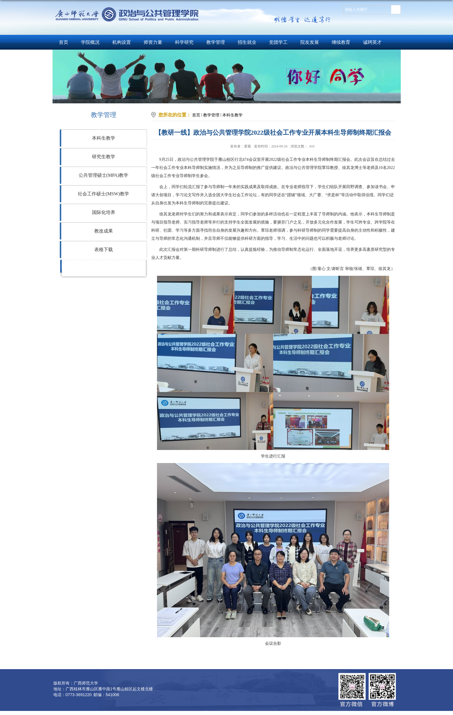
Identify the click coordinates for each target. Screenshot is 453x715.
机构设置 (121, 42)
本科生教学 (103, 138)
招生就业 (247, 42)
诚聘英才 (372, 42)
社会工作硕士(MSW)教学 (103, 193)
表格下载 (103, 249)
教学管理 (215, 42)
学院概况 (90, 42)
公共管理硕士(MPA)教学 (104, 175)
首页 (63, 42)
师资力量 (153, 42)
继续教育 (341, 42)
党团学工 (278, 42)
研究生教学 (103, 156)
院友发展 (309, 42)
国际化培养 (103, 212)
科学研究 (184, 42)
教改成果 (103, 230)
